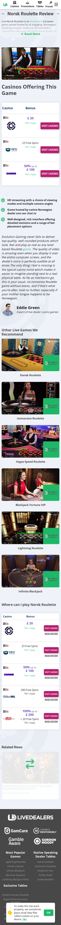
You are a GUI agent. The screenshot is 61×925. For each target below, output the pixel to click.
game (27, 249)
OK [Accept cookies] (49, 912)
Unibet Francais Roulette (15, 894)
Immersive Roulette (30, 418)
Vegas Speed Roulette (30, 461)
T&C (24, 919)
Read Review (51, 633)
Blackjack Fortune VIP (31, 505)
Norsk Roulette (45, 861)
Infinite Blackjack (30, 591)
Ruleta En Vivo (45, 870)
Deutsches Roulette (45, 866)
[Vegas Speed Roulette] (30, 441)
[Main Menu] (56, 4)
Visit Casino (49, 126)
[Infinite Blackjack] (30, 571)
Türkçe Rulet (45, 875)
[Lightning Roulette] (30, 528)
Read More (30, 34)
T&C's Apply (30, 123)
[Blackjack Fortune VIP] (30, 484)
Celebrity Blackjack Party (15, 879)
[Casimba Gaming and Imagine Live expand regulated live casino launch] (30, 767)
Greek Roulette (45, 879)
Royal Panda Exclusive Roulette (15, 901)
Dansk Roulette (30, 375)
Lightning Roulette (30, 548)
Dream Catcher (15, 866)
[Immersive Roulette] (30, 398)
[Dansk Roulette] (30, 355)
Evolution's (36, 21)
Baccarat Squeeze (15, 875)
